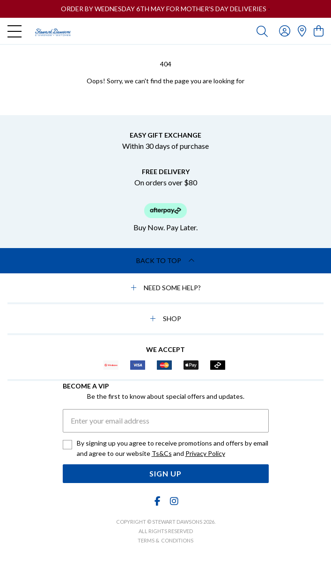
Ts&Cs (162, 453)
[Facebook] (157, 501)
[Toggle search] (262, 31)
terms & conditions (165, 540)
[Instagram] (173, 501)
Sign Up (165, 473)
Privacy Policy (205, 453)
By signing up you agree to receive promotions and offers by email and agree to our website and (172, 449)
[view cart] (319, 30)
